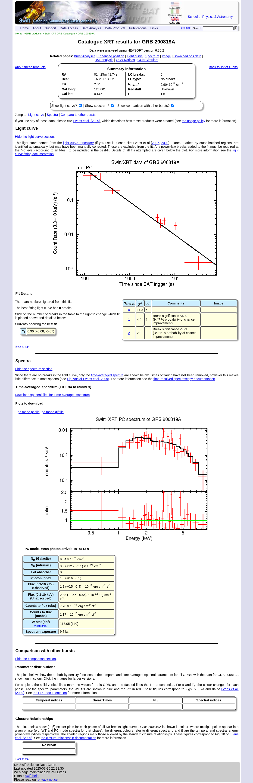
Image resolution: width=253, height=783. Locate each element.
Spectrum (152, 56)
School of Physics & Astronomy (210, 16)
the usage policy (193, 121)
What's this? (40, 625)
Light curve (135, 56)
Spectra (52, 115)
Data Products (115, 28)
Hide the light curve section (34, 136)
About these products (30, 67)
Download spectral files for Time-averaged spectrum (52, 395)
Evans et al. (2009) (86, 121)
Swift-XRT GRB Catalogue (59, 33)
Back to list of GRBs (223, 67)
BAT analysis (104, 60)
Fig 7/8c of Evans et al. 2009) (88, 379)
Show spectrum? (97, 105)
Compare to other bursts (78, 115)
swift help (31, 776)
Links (154, 28)
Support (50, 28)
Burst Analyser (84, 56)
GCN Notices (125, 60)
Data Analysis (91, 28)
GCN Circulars (147, 60)
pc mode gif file (53, 412)
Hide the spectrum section (34, 369)
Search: (197, 28)
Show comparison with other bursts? (144, 105)
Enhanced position (110, 56)
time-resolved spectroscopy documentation (184, 379)
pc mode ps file (29, 412)
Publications (138, 28)
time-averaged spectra (107, 375)
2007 (155, 143)
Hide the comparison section (35, 659)
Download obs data (187, 56)
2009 (164, 143)
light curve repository (78, 143)
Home (24, 28)
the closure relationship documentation (68, 738)
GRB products (33, 33)
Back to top (22, 346)
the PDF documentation (50, 693)
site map (186, 27)
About (37, 28)
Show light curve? (64, 105)
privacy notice (48, 779)
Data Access (69, 28)
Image (166, 56)
